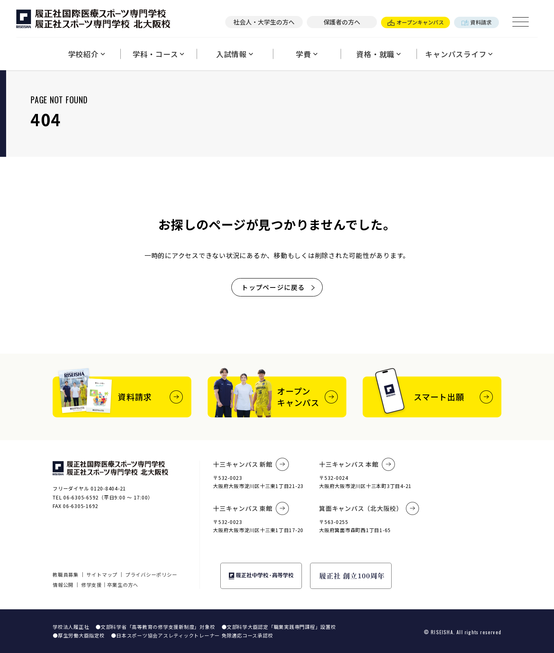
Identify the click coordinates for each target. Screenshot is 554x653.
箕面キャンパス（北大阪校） (369, 508)
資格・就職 (378, 54)
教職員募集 (66, 574)
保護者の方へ (342, 22)
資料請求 (476, 22)
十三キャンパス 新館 (251, 464)
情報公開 (63, 584)
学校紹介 (86, 54)
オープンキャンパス (416, 22)
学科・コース (158, 54)
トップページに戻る (279, 287)
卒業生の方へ (123, 584)
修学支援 (91, 584)
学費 (306, 54)
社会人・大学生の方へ (264, 22)
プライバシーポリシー (151, 574)
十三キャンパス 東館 (251, 508)
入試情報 (234, 54)
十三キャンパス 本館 (357, 464)
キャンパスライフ (459, 54)
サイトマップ (102, 574)
